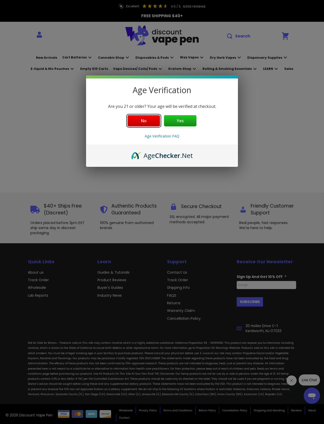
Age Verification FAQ (162, 136)
